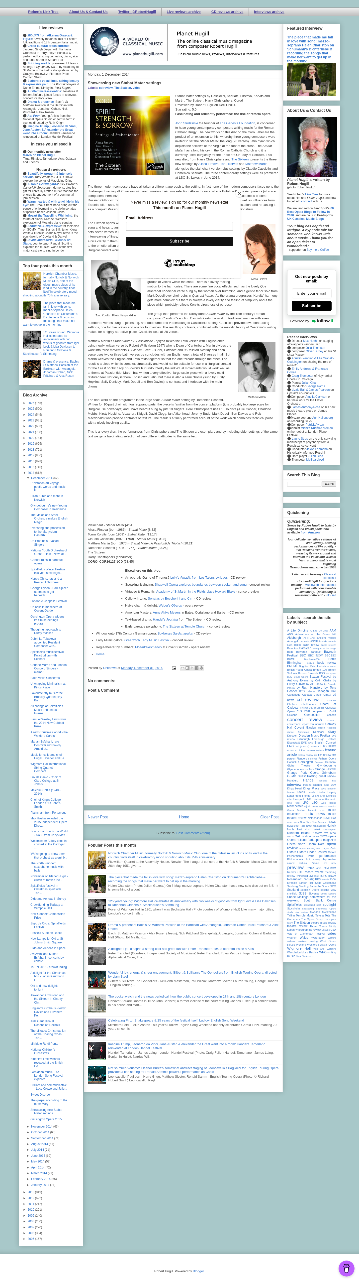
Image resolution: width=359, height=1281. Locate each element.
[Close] (239, 193)
